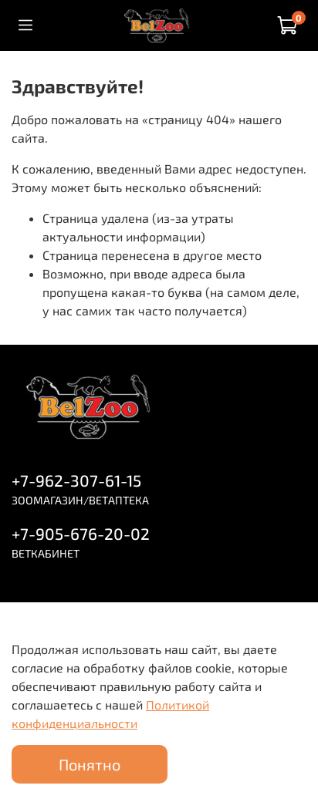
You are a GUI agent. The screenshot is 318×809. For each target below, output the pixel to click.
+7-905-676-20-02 (81, 533)
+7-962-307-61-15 (76, 480)
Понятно (89, 764)
